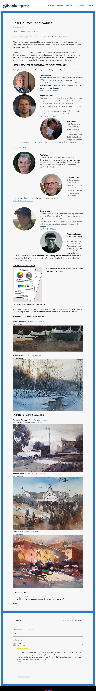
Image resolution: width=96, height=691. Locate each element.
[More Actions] (82, 644)
